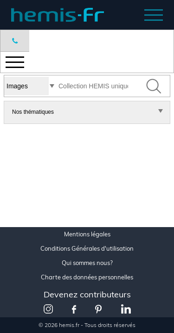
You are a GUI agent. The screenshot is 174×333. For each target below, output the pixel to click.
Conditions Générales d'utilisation (87, 248)
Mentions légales (87, 234)
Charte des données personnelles (87, 277)
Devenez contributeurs (87, 294)
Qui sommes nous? (87, 262)
